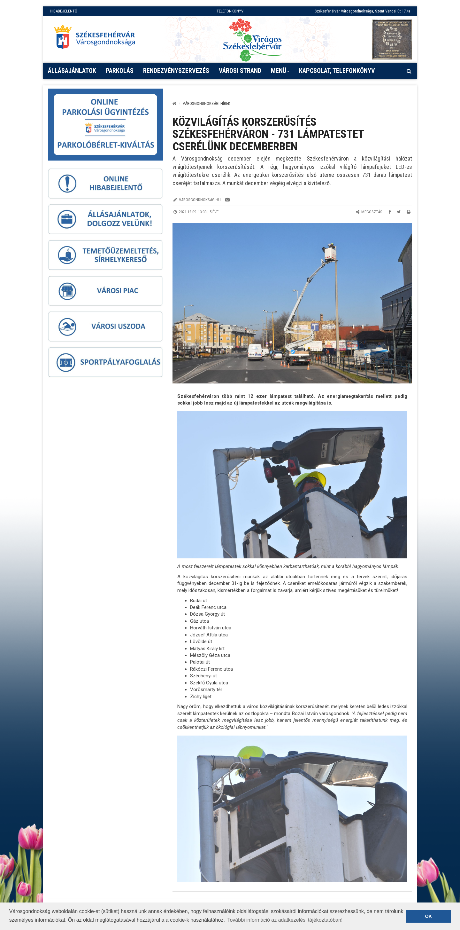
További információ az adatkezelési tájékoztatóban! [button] (284, 920)
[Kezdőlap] (174, 103)
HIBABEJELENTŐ (63, 11)
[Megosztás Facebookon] (389, 211)
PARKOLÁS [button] (120, 71)
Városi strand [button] (240, 71)
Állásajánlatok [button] (72, 71)
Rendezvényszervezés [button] (176, 71)
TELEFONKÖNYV (230, 11)
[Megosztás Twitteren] (399, 211)
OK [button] (428, 916)
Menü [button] (280, 73)
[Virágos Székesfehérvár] (252, 39)
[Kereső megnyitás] (409, 71)
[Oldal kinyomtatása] (408, 211)
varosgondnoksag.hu (200, 199)
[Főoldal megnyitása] (97, 38)
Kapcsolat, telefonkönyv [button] (337, 71)
